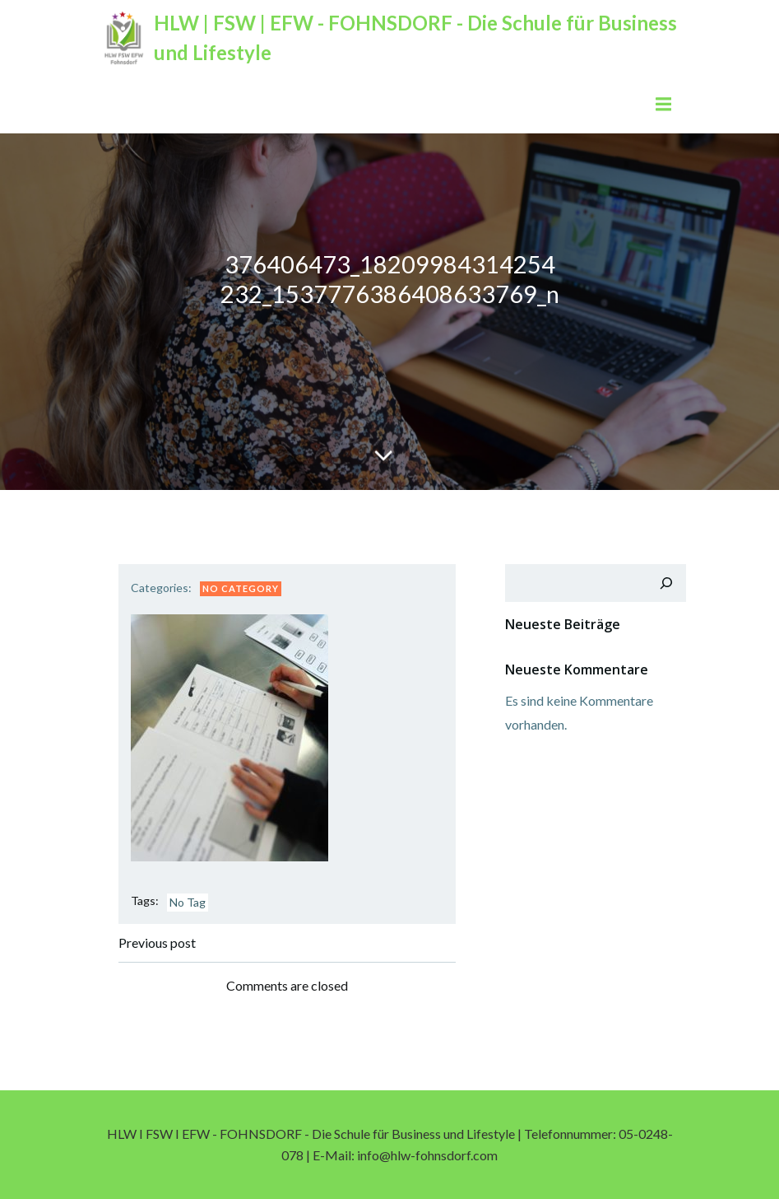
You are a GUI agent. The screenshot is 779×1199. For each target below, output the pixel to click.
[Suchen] (666, 583)
